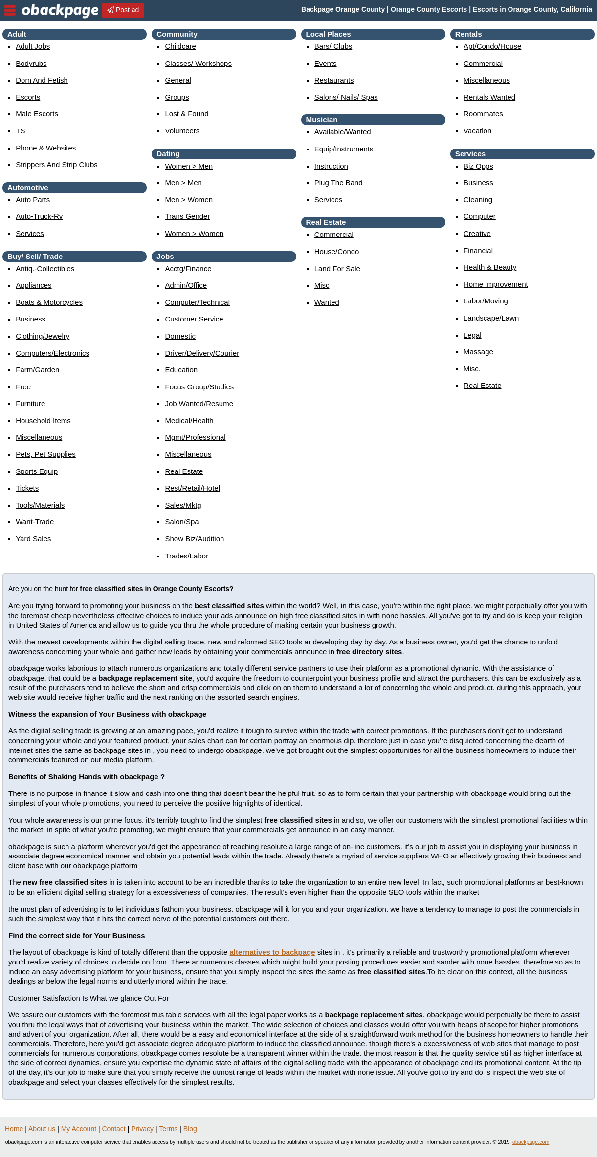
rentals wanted (489, 97)
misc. (472, 368)
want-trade (35, 521)
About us (41, 1129)
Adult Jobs (33, 46)
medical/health (189, 420)
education (181, 369)
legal (473, 335)
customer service (194, 319)
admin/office (186, 285)
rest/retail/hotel (192, 488)
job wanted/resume (199, 403)
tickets (27, 488)
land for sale (337, 268)
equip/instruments (344, 149)
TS (20, 131)
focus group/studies (199, 387)
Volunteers (182, 131)
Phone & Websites (46, 148)
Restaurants (334, 80)
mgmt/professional (195, 437)
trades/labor (186, 556)
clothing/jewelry (42, 336)
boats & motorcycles (49, 302)
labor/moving (486, 301)
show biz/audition (194, 539)
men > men (183, 182)
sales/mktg (183, 505)
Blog (190, 1129)
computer (480, 216)
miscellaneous (39, 437)
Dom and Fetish (42, 80)
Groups (177, 97)
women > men (189, 166)
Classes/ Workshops (198, 63)
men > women (189, 199)
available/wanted (342, 132)
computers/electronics (52, 353)
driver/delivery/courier (202, 353)
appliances (33, 285)
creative (477, 233)
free (23, 387)
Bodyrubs (31, 63)
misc (322, 285)
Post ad (123, 10)
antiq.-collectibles (45, 268)
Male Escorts (37, 113)
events (325, 63)
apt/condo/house (492, 46)
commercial (334, 234)
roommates (483, 113)
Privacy (142, 1129)
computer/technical (197, 302)
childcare (180, 46)
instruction (331, 166)
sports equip (37, 471)
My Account (78, 1129)
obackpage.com (530, 1142)
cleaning (478, 199)
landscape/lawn (491, 318)
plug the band (338, 182)
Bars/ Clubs (333, 46)
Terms (168, 1129)
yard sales (33, 539)
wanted (326, 302)
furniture (30, 403)
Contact (114, 1129)
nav (10, 10)
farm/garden (37, 369)
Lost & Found (186, 113)
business (30, 319)
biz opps (478, 166)
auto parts (33, 199)
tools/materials (40, 505)
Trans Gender (187, 216)
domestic (180, 336)
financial (478, 250)
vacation (477, 131)
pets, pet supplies (46, 454)
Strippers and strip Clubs (57, 164)
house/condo (336, 251)
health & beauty (490, 267)
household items (43, 420)
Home (14, 1129)
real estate (184, 471)
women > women (194, 233)
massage (478, 351)
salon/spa (182, 521)
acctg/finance (188, 268)
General (178, 80)
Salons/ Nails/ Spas (346, 97)
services (30, 233)
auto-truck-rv (39, 216)
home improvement (496, 284)
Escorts (28, 97)
